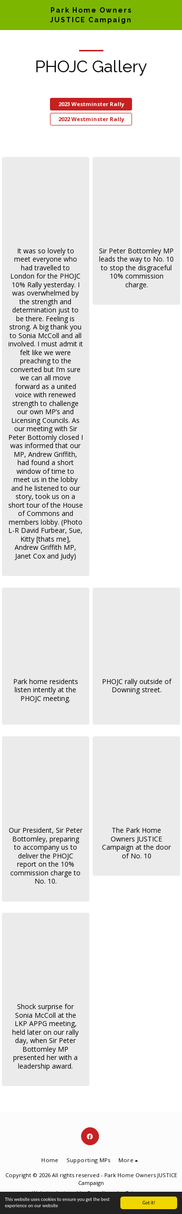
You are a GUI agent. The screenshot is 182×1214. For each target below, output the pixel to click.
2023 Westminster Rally (91, 104)
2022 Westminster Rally (91, 119)
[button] (10, 15)
